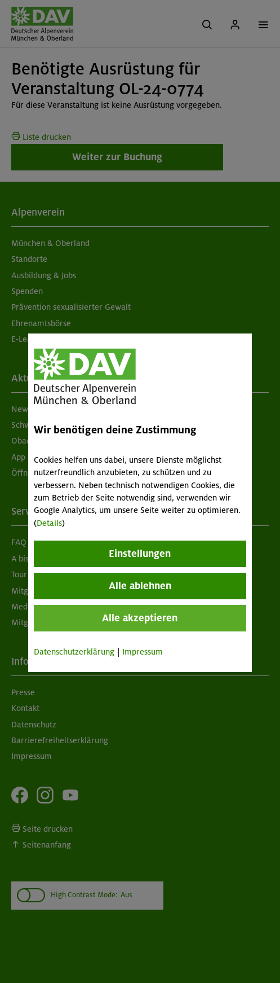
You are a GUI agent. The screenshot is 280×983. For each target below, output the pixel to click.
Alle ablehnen (140, 586)
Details (49, 523)
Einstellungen (140, 553)
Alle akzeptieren (140, 618)
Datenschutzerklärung (74, 652)
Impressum (142, 652)
